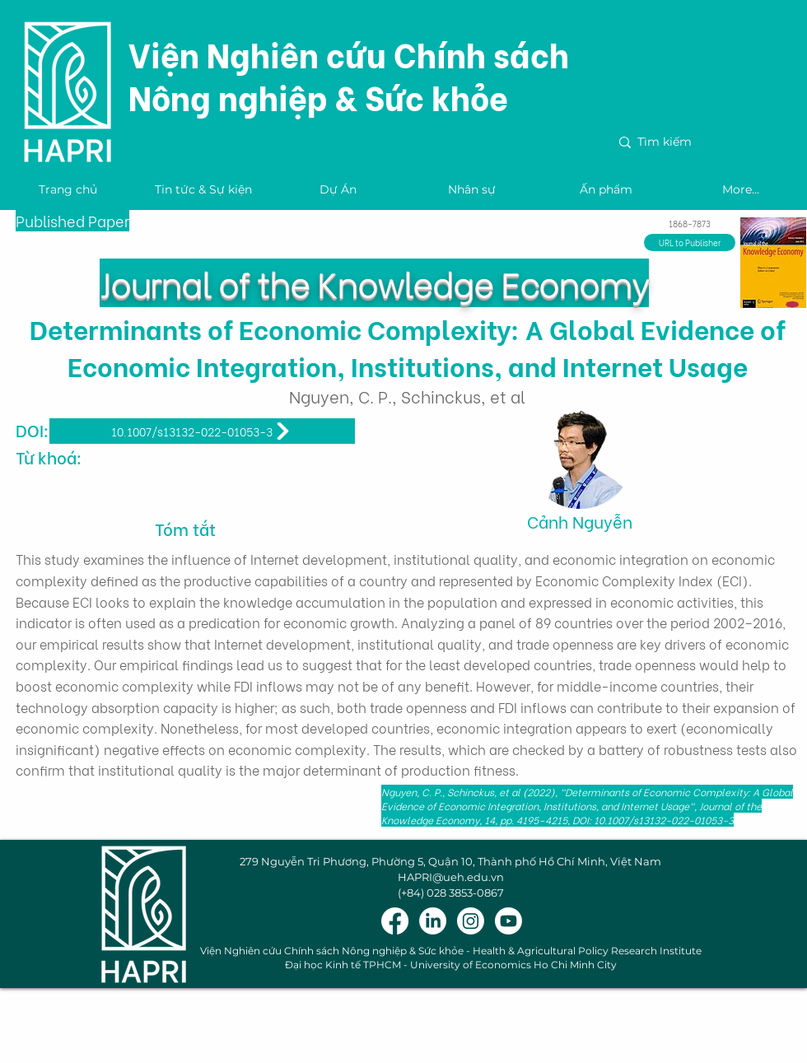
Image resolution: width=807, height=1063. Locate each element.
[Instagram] (470, 921)
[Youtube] (508, 921)
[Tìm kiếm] (704, 142)
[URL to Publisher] (689, 242)
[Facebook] (394, 921)
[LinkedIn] (432, 921)
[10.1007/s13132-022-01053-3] (202, 431)
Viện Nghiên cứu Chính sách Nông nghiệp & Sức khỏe (348, 74)
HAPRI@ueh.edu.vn (451, 877)
